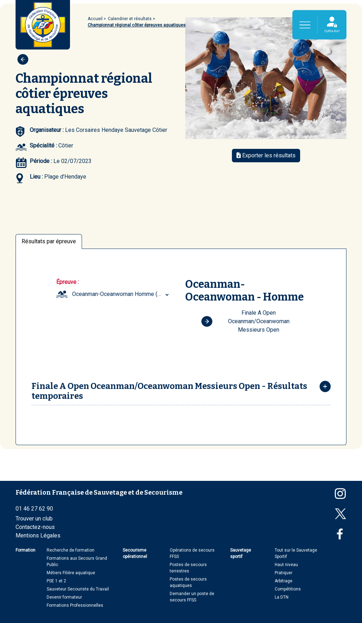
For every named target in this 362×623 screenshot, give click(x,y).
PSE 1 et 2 (56, 580)
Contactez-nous (35, 527)
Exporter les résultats (266, 155)
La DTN (281, 597)
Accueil (95, 18)
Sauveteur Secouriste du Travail (78, 589)
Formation (25, 550)
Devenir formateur (64, 597)
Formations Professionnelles (75, 605)
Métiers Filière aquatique (71, 572)
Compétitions (288, 589)
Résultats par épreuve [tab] (49, 241)
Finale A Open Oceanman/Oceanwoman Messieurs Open (245, 321)
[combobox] (121, 294)
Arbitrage (283, 580)
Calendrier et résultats (130, 18)
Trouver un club (34, 518)
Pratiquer (283, 572)
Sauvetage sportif (240, 553)
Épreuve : (67, 282)
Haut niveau (286, 564)
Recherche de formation (70, 550)
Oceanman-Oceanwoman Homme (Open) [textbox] (121, 294)
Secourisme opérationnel (135, 553)
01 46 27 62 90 (34, 508)
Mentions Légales (38, 535)
